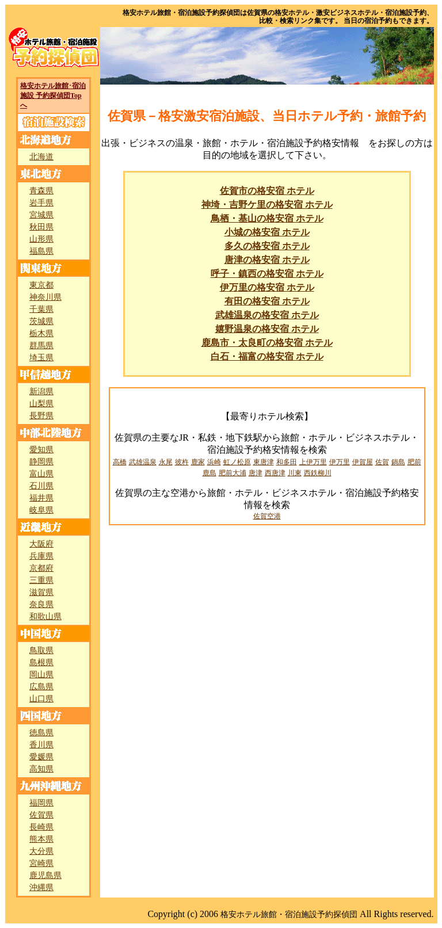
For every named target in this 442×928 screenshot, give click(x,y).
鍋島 (398, 462)
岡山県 (41, 674)
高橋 (120, 462)
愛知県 (41, 449)
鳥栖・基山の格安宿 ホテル (267, 218)
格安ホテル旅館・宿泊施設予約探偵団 (288, 914)
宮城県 (41, 215)
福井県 (41, 498)
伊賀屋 (362, 462)
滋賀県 (41, 592)
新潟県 (41, 391)
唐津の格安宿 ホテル (267, 260)
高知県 (41, 769)
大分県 (41, 851)
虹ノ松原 (237, 462)
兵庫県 (41, 556)
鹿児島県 (45, 875)
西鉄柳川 (318, 473)
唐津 (255, 473)
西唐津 (275, 473)
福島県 (41, 251)
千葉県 (41, 309)
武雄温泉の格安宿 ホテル (267, 315)
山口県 (41, 698)
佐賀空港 (267, 516)
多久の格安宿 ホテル (267, 246)
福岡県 (41, 803)
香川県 (41, 744)
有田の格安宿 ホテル (267, 301)
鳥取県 (41, 650)
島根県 (41, 662)
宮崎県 (41, 863)
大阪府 (41, 544)
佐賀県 (41, 815)
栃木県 (41, 333)
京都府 (41, 568)
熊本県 (41, 839)
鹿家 (198, 462)
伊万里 (339, 462)
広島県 (41, 686)
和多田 (286, 462)
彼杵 (182, 462)
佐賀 (382, 462)
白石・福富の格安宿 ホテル (267, 356)
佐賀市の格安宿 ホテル (267, 191)
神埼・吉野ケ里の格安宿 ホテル (267, 204)
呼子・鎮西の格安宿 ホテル (267, 273)
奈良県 (41, 604)
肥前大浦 (232, 473)
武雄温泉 (143, 462)
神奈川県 (45, 297)
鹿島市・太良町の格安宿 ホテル (267, 342)
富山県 (41, 473)
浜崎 (214, 462)
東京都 (41, 285)
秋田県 (41, 227)
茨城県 (41, 321)
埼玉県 (41, 357)
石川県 (41, 486)
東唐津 (263, 462)
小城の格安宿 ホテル (267, 232)
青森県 (41, 190)
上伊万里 (313, 462)
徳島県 (41, 732)
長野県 (41, 415)
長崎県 (41, 827)
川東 (295, 473)
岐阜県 (41, 510)
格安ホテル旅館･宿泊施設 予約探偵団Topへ (53, 95)
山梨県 (41, 403)
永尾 (166, 462)
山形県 (41, 239)
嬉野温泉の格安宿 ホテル (267, 329)
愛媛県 (41, 757)
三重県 (41, 580)
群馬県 (41, 345)
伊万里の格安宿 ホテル (267, 287)
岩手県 (41, 202)
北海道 (41, 156)
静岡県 (41, 461)
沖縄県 (41, 887)
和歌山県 (45, 616)
